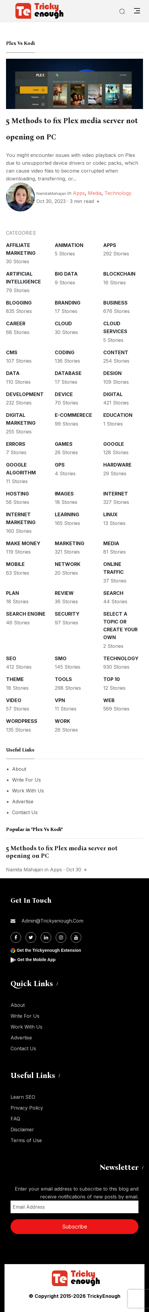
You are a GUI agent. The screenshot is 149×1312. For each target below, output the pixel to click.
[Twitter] (31, 937)
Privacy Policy (27, 1108)
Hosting (17, 494)
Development (25, 394)
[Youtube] (76, 937)
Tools (63, 679)
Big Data (66, 274)
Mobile (15, 564)
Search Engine (25, 614)
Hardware (117, 465)
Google (113, 444)
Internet (115, 494)
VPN (60, 700)
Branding (67, 303)
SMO (61, 658)
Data (13, 373)
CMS (11, 352)
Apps (79, 193)
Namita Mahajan (24, 870)
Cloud (63, 323)
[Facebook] (16, 937)
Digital (113, 394)
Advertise (22, 801)
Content (115, 352)
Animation (69, 245)
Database (68, 373)
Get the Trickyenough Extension (49, 950)
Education (117, 415)
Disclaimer (22, 1129)
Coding (64, 352)
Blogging (19, 303)
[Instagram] (61, 937)
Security (67, 614)
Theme (15, 679)
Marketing (69, 543)
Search (113, 593)
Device (64, 394)
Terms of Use (26, 1140)
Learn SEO (23, 1097)
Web (109, 700)
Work (62, 721)
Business (115, 303)
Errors (15, 444)
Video (13, 700)
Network (67, 564)
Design (112, 373)
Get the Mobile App (36, 959)
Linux (110, 514)
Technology (118, 193)
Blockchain (119, 274)
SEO (11, 658)
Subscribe (74, 1226)
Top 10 (111, 679)
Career (15, 323)
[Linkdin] (46, 937)
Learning (67, 514)
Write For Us (26, 780)
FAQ (15, 1119)
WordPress (21, 721)
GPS (60, 465)
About (19, 769)
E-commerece (73, 415)
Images (64, 494)
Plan (12, 593)
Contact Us (25, 812)
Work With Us (28, 791)
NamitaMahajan (51, 193)
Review (64, 593)
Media (94, 193)
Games (64, 444)
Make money (23, 543)
